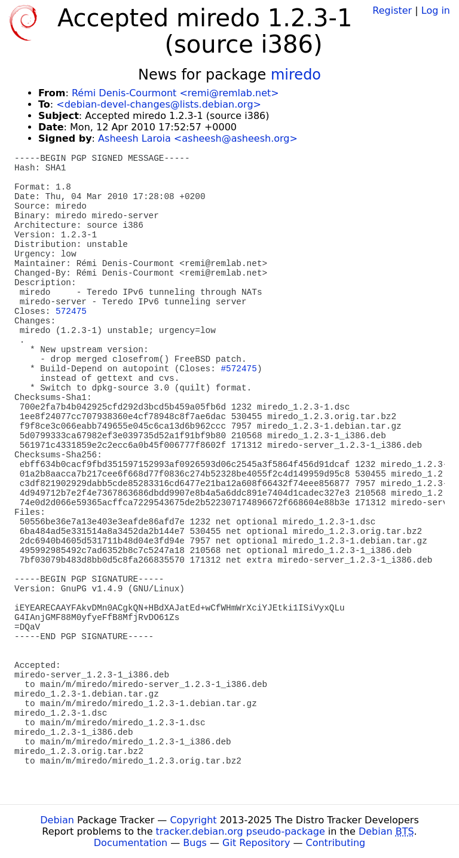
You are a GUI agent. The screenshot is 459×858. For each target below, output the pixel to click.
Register (392, 10)
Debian (57, 820)
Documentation (130, 842)
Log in (435, 10)
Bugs (195, 842)
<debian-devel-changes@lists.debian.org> (158, 104)
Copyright (193, 820)
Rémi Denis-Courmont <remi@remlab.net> (175, 93)
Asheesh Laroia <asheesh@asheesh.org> (198, 138)
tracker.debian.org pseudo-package (240, 831)
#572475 (238, 369)
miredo (296, 74)
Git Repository (256, 842)
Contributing (336, 842)
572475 (71, 311)
